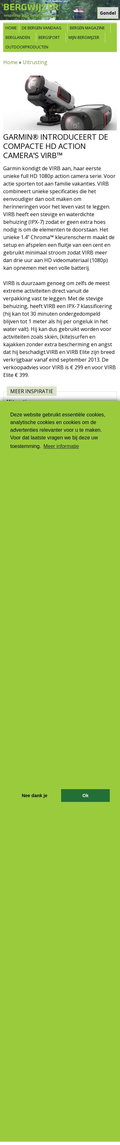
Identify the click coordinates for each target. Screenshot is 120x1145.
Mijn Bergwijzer (83, 37)
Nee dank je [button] (34, 795)
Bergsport (49, 37)
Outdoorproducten (26, 47)
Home (11, 28)
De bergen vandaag (41, 28)
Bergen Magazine (87, 28)
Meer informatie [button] (61, 446)
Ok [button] (85, 795)
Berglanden (17, 37)
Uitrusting (35, 62)
